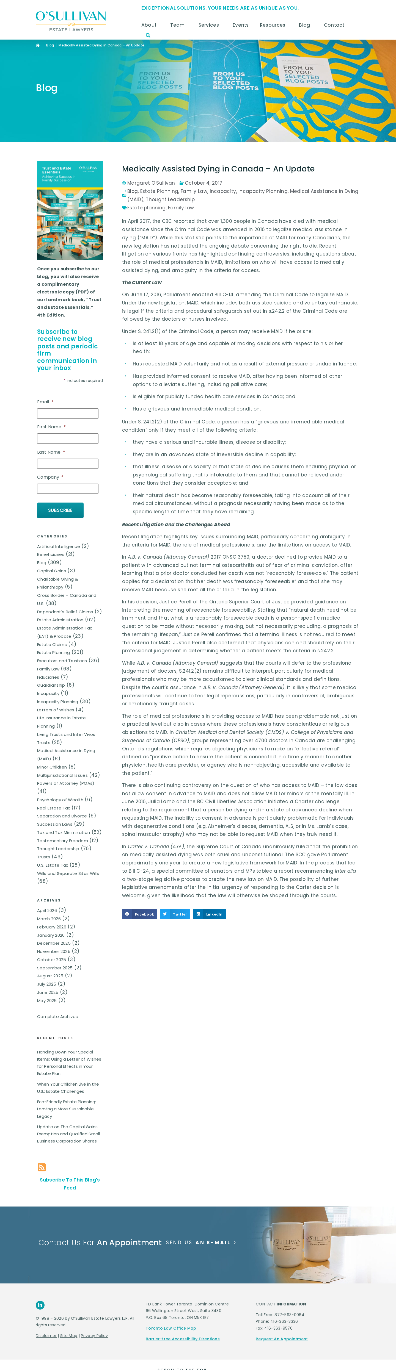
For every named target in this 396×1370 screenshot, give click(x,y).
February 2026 (51, 927)
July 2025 (46, 984)
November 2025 (53, 951)
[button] (148, 35)
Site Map (68, 1335)
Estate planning (146, 207)
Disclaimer (46, 1335)
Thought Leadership (58, 849)
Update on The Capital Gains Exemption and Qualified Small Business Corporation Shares (68, 1134)
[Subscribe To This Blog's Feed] (41, 1167)
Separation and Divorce (62, 816)
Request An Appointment (282, 1338)
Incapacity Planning (57, 701)
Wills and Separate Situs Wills (68, 873)
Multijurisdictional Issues (62, 775)
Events (241, 25)
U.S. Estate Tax (52, 865)
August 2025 (50, 976)
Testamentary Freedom (62, 840)
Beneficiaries (50, 554)
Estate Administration (60, 620)
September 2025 (55, 967)
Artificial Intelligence (58, 546)
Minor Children (52, 767)
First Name (51, 427)
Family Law (48, 669)
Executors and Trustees (62, 661)
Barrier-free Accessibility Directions (183, 1338)
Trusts (43, 857)
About (150, 25)
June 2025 (48, 992)
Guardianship (51, 685)
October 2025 (51, 960)
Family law (181, 207)
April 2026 (47, 910)
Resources (274, 25)
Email (45, 402)
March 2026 (49, 919)
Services (210, 25)
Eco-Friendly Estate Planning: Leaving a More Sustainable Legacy (66, 1109)
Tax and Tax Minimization (63, 832)
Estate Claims (52, 644)
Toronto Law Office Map (171, 1328)
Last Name (51, 452)
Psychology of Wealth (60, 799)
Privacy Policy (94, 1335)
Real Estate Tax (53, 808)
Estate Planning (53, 652)
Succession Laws (55, 824)
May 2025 (47, 1000)
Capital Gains (51, 570)
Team (178, 25)
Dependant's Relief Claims (65, 611)
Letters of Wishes (55, 709)
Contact (335, 25)
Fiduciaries (48, 677)
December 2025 (54, 943)
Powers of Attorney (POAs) (66, 783)
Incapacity (48, 693)
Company (50, 477)
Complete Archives (57, 1016)
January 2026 (51, 935)
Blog (306, 25)
